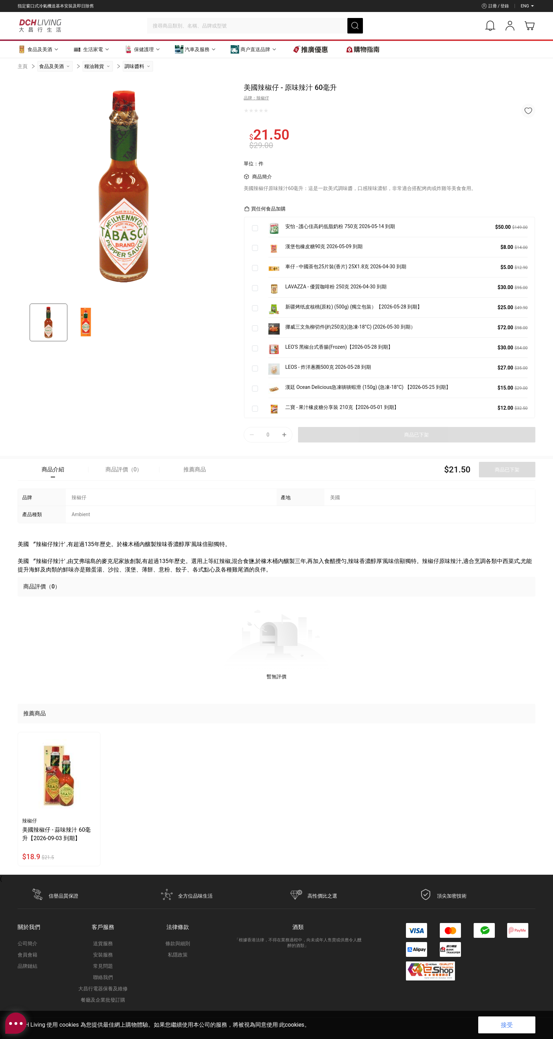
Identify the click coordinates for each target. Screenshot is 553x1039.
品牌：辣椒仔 (256, 98)
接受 (507, 1024)
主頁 (23, 66)
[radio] (246, 110)
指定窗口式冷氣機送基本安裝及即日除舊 (56, 6)
